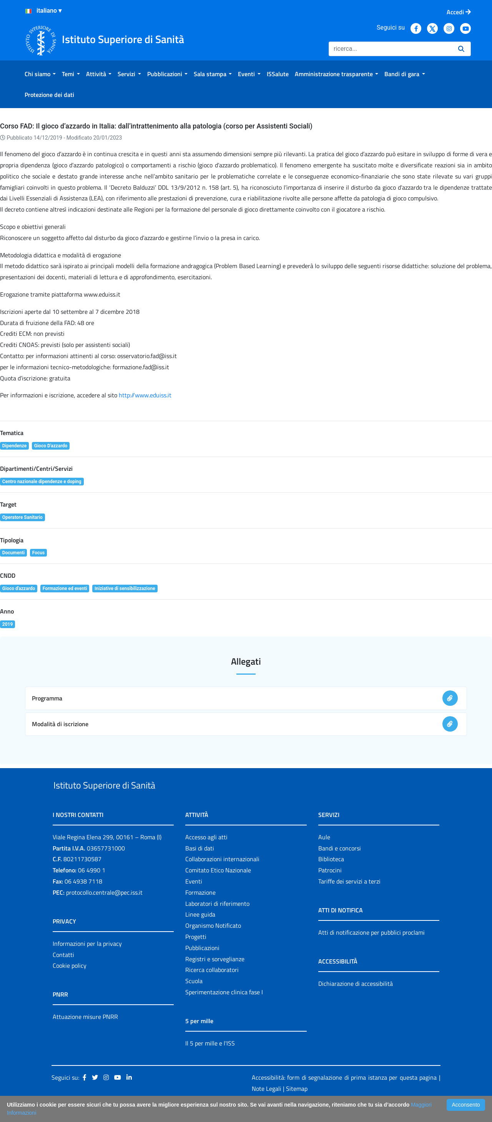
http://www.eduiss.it (145, 395)
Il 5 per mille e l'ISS (210, 1060)
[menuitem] (40, 74)
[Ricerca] (390, 49)
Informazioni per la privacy (87, 961)
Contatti (63, 972)
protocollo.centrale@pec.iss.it (104, 910)
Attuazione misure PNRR (85, 1034)
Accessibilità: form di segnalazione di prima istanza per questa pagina (344, 1095)
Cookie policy (69, 983)
